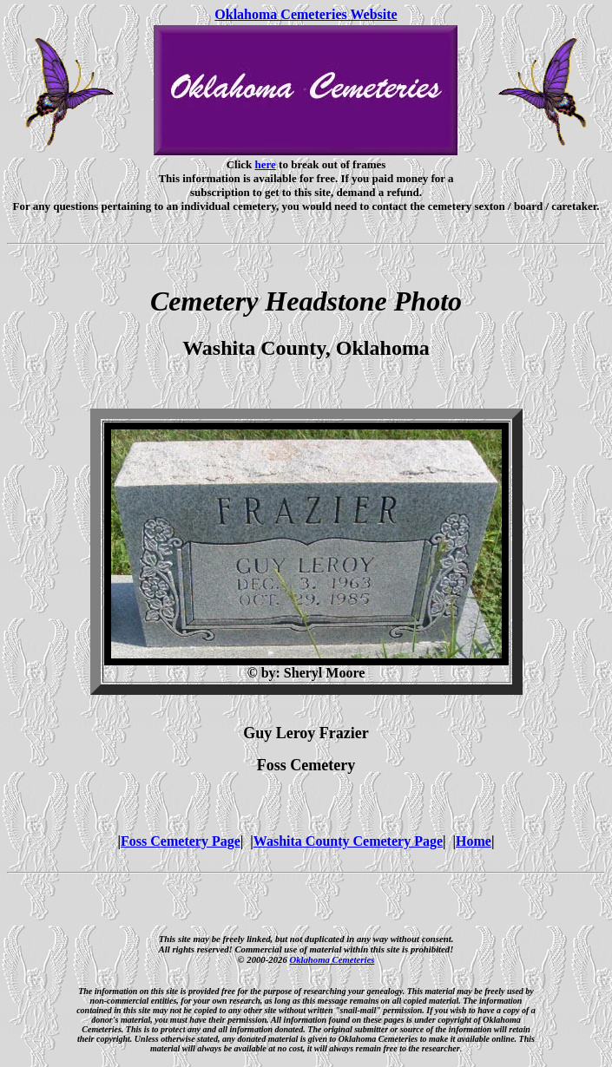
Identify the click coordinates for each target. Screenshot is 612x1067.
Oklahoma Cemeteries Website (305, 14)
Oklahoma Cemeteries (331, 959)
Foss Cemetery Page (180, 841)
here (265, 164)
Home (473, 841)
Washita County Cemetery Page (348, 841)
